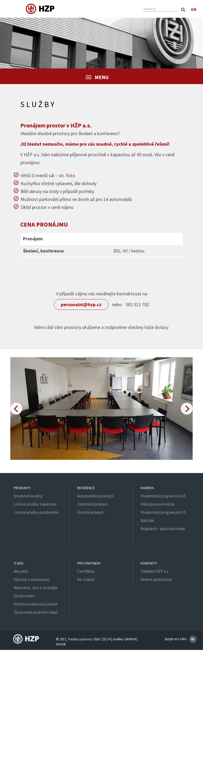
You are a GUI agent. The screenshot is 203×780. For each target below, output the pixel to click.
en (194, 9)
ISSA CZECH (102, 639)
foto (70, 175)
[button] (16, 409)
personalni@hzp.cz (81, 304)
